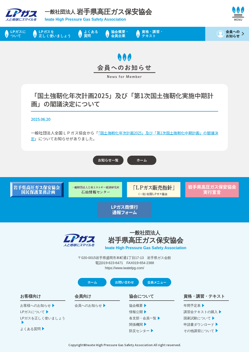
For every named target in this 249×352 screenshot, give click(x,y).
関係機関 (136, 324)
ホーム (142, 160)
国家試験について (197, 318)
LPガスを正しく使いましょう (61, 33)
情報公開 (136, 312)
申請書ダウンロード (199, 324)
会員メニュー (156, 282)
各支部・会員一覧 (142, 318)
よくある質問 (102, 33)
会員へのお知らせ (88, 305)
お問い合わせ (124, 282)
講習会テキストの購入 (201, 312)
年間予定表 (192, 305)
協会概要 (136, 305)
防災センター (139, 331)
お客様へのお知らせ (35, 305)
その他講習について (199, 331)
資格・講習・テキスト (172, 33)
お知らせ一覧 (108, 160)
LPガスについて (19, 33)
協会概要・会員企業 (135, 33)
